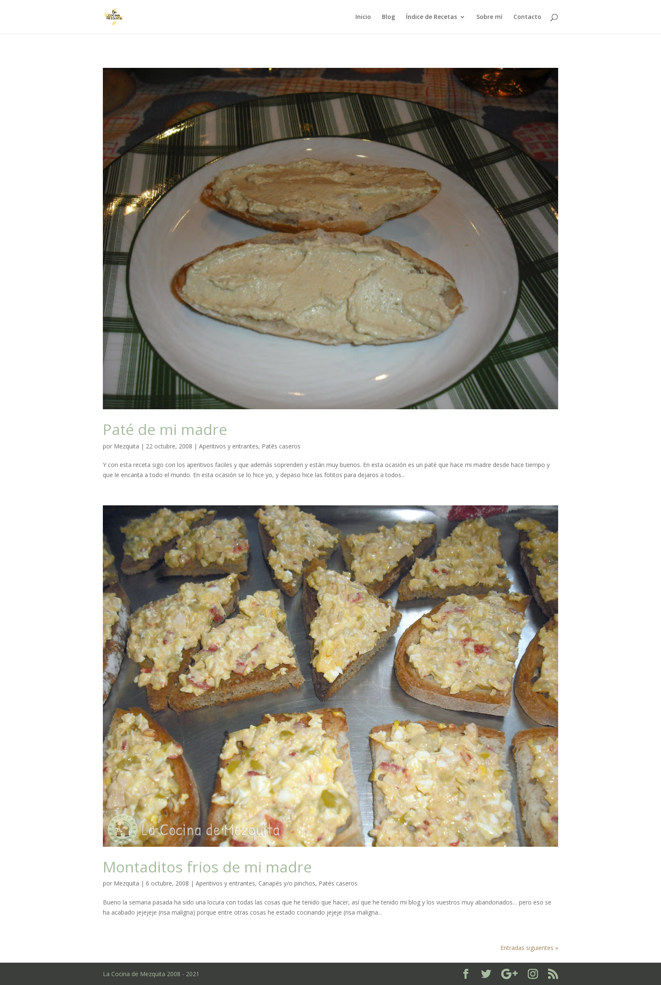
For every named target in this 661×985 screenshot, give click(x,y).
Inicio (363, 17)
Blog (388, 17)
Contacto (527, 17)
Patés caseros (281, 446)
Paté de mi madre (165, 429)
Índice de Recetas (431, 17)
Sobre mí (489, 17)
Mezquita (126, 446)
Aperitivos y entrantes (228, 446)
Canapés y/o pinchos (286, 883)
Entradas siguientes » (529, 948)
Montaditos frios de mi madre (207, 866)
